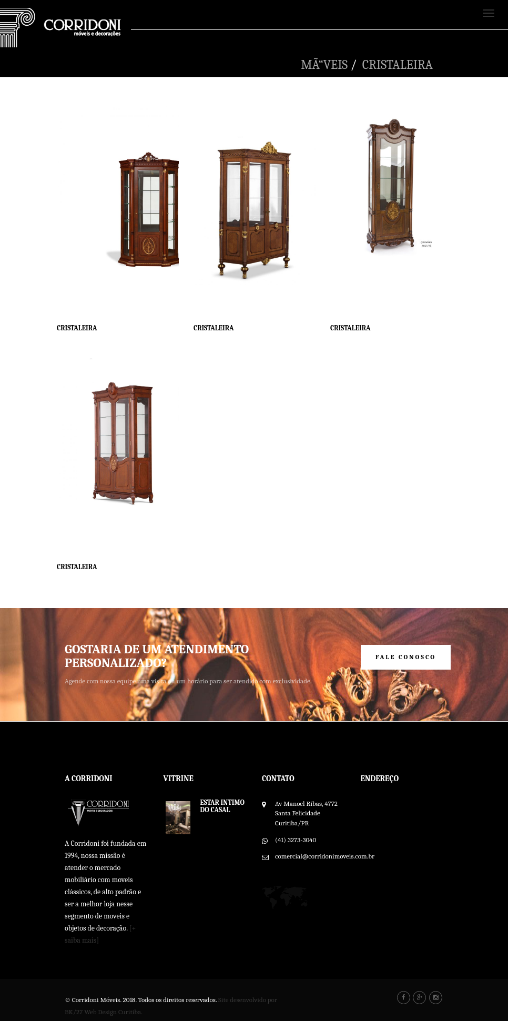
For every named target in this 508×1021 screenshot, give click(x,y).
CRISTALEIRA (397, 64)
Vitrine (179, 778)
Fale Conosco (405, 657)
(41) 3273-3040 (295, 840)
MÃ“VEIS (324, 64)
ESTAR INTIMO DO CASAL (222, 806)
